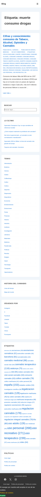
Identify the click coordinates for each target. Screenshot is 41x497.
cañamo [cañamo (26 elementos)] (26, 368)
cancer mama (25, 54)
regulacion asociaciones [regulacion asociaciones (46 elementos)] (14, 405)
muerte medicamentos (23, 63)
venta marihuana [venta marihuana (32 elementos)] (13, 442)
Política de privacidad (10, 462)
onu (4, 68)
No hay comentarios (18, 52)
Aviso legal (7, 458)
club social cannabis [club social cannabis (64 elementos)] (14, 375)
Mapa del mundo (9, 292)
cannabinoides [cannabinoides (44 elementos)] (24, 357)
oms (33, 65)
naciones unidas (25, 65)
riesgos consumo (15, 70)
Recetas (6, 253)
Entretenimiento (8, 204)
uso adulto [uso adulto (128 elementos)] (16, 423)
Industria (6, 223)
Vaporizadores (8, 272)
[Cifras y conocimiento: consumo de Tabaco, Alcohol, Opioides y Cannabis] (15, 50)
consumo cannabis (15, 56)
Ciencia (32, 50)
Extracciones (8, 208)
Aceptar (2, 495)
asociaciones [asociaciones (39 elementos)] (17, 350)
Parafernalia (7, 246)
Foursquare (7, 334)
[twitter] (10, 479)
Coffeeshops (8, 178)
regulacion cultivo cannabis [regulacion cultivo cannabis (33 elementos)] (21, 416)
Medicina (6, 52)
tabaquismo (25, 70)
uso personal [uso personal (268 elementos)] (19, 428)
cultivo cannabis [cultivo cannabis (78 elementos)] (25, 378)
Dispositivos (7, 197)
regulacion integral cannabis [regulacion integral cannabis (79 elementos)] (18, 419)
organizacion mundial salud (15, 68)
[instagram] (16, 479)
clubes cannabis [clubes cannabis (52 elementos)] (26, 372)
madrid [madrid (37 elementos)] (28, 397)
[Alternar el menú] (37, 3)
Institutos (6, 227)
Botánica (6, 167)
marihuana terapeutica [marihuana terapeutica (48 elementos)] (26, 399)
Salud (6, 261)
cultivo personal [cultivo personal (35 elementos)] (25, 381)
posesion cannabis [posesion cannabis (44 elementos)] (12, 402)
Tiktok (6, 323)
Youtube (6, 327)
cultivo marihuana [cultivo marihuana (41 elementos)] (11, 381)
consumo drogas (28, 56)
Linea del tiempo (9, 288)
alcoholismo (10, 54)
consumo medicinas (9, 59)
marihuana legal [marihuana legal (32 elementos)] (10, 399)
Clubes (6, 174)
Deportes (7, 189)
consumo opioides (23, 59)
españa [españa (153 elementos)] (11, 384)
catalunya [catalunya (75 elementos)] (16, 368)
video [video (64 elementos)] (24, 442)
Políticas (6, 249)
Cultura (6, 186)
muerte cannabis (26, 61)
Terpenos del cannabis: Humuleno (14, 147)
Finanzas (7, 216)
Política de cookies (9, 465)
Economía (7, 201)
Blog (3, 4)
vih (25, 72)
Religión (6, 257)
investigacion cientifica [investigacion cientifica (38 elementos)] (12, 389)
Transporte (7, 268)
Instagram (7, 308)
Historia (6, 219)
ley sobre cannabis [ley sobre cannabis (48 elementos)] (15, 397)
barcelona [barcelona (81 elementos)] (10, 357)
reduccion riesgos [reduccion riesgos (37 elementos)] (27, 402)
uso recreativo (18, 72)
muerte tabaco (14, 65)
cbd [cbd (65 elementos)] (14, 372)
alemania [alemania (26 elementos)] (7, 350)
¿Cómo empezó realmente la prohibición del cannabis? (20, 131)
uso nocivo (34, 70)
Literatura (7, 234)
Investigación (8, 231)
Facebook (7, 316)
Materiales (7, 238)
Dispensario (7, 193)
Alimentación (8, 163)
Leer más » (7, 93)
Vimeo (6, 331)
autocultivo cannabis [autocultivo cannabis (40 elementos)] (25, 353)
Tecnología (7, 264)
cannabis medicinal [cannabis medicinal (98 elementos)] (15, 360)
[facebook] (5, 479)
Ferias (6, 212)
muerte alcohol (13, 61)
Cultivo (6, 182)
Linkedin (6, 319)
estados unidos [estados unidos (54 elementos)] (26, 385)
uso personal (7, 72)
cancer (17, 54)
